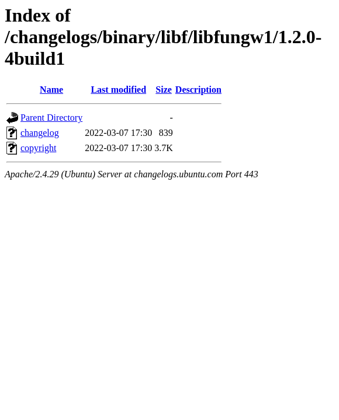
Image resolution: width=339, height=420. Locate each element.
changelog (39, 133)
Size (163, 89)
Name (51, 89)
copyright (38, 148)
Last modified (118, 89)
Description (198, 89)
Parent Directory (51, 118)
